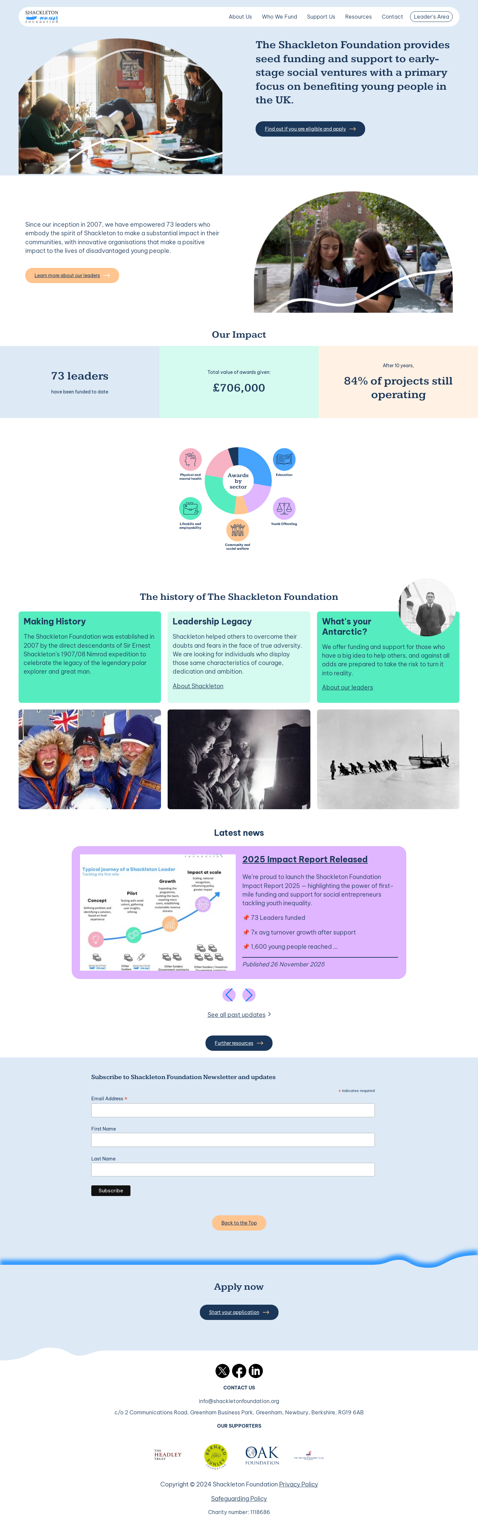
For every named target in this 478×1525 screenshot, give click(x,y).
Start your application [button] (239, 1312)
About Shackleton (198, 686)
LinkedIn (256, 1371)
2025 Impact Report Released (305, 859)
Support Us (321, 16)
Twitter (222, 1371)
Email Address (109, 1098)
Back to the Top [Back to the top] (239, 1223)
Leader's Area (431, 16)
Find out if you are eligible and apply (310, 129)
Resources (358, 16)
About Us (240, 16)
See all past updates (236, 1015)
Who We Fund (279, 16)
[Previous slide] (229, 995)
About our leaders (347, 687)
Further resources (239, 1043)
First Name (103, 1129)
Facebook (239, 1371)
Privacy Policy (298, 1484)
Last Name (103, 1159)
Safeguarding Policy (239, 1498)
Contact (392, 16)
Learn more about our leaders (72, 275)
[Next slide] (249, 995)
